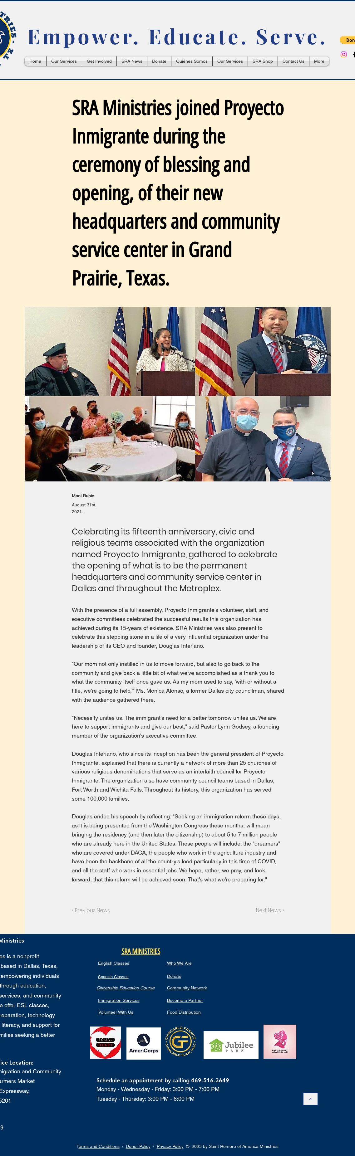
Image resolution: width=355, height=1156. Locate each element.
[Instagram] (344, 54)
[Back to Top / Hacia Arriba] (310, 1099)
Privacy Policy (170, 1146)
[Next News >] (268, 910)
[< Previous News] (92, 910)
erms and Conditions (99, 1146)
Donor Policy (138, 1146)
